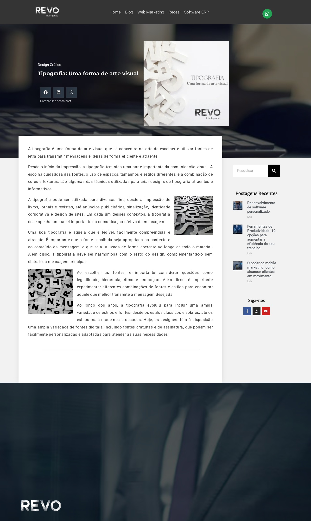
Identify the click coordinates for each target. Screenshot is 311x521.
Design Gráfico (49, 65)
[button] (45, 92)
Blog (129, 12)
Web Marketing (150, 12)
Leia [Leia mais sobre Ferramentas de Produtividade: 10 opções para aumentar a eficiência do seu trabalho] (249, 253)
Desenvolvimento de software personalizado (261, 207)
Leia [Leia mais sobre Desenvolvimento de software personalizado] (249, 217)
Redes (174, 12)
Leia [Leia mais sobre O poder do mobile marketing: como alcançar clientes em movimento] (249, 281)
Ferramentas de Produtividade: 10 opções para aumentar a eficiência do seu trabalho (261, 237)
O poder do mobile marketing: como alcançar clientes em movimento (261, 269)
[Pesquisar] (274, 171)
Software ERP (196, 12)
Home (115, 12)
